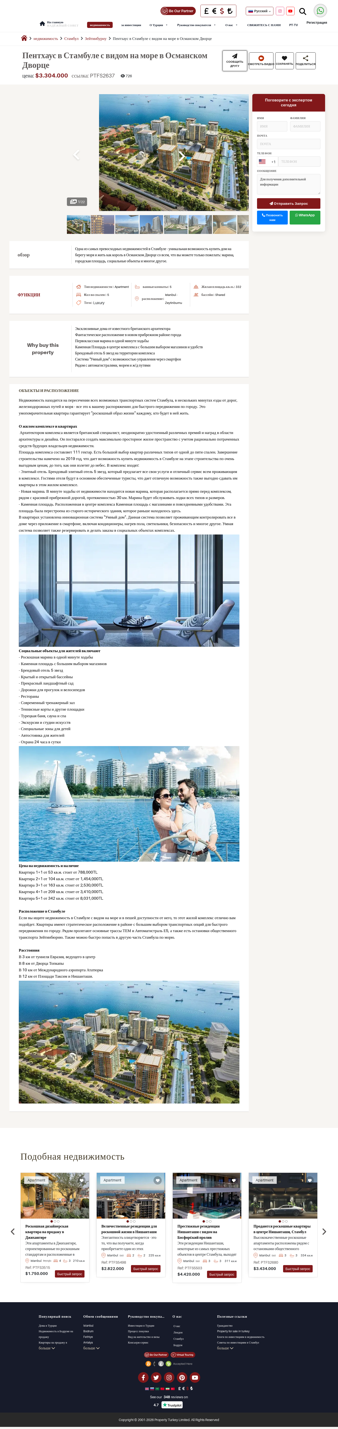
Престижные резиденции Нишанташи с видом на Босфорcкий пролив (198, 1228)
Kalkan (87, 1345)
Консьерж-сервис (138, 1339)
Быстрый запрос (69, 1270)
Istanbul (88, 1322)
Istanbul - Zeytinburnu (173, 295)
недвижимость (100, 21)
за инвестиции (131, 21)
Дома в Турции (48, 1322)
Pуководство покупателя (194, 21)
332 (238, 283)
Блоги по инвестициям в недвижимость (241, 1333)
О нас (229, 21)
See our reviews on (169, 1399)
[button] (51, 1218)
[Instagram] (280, 9)
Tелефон (264, 149)
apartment (122, 283)
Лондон (178, 1329)
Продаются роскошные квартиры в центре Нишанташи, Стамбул (282, 1225)
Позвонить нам (272, 214)
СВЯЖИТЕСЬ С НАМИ (263, 21)
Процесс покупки (138, 1328)
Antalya (88, 1339)
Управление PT (226, 1345)
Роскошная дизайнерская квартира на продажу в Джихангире (46, 1228)
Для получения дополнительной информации (288, 181)
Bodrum (88, 1328)
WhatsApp (305, 211)
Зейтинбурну (96, 35)
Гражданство (225, 1322)
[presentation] (13, 1228)
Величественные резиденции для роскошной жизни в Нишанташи (129, 1225)
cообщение (267, 167)
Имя (260, 114)
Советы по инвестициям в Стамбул (238, 1339)
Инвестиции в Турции (141, 1322)
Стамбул (71, 35)
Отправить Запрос (288, 200)
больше (47, 1351)
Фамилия (298, 114)
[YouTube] (290, 9)
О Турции (156, 21)
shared (220, 291)
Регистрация (316, 19)
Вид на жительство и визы (144, 1333)
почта (262, 132)
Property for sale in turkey (233, 1328)
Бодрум (177, 1341)
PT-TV (293, 21)
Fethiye (88, 1333)
